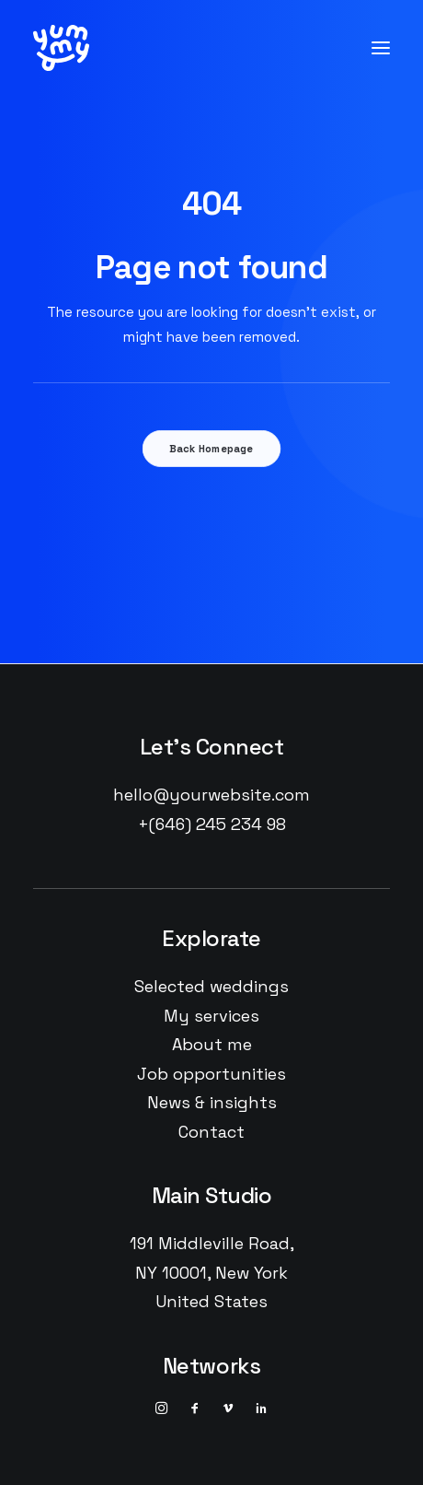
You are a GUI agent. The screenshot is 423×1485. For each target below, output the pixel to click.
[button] (380, 48)
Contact (211, 1131)
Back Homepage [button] (211, 448)
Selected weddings (211, 986)
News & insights (212, 1102)
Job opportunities (211, 1073)
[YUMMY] (61, 48)
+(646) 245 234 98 (212, 824)
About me (212, 1044)
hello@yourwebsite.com (211, 794)
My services (211, 1015)
